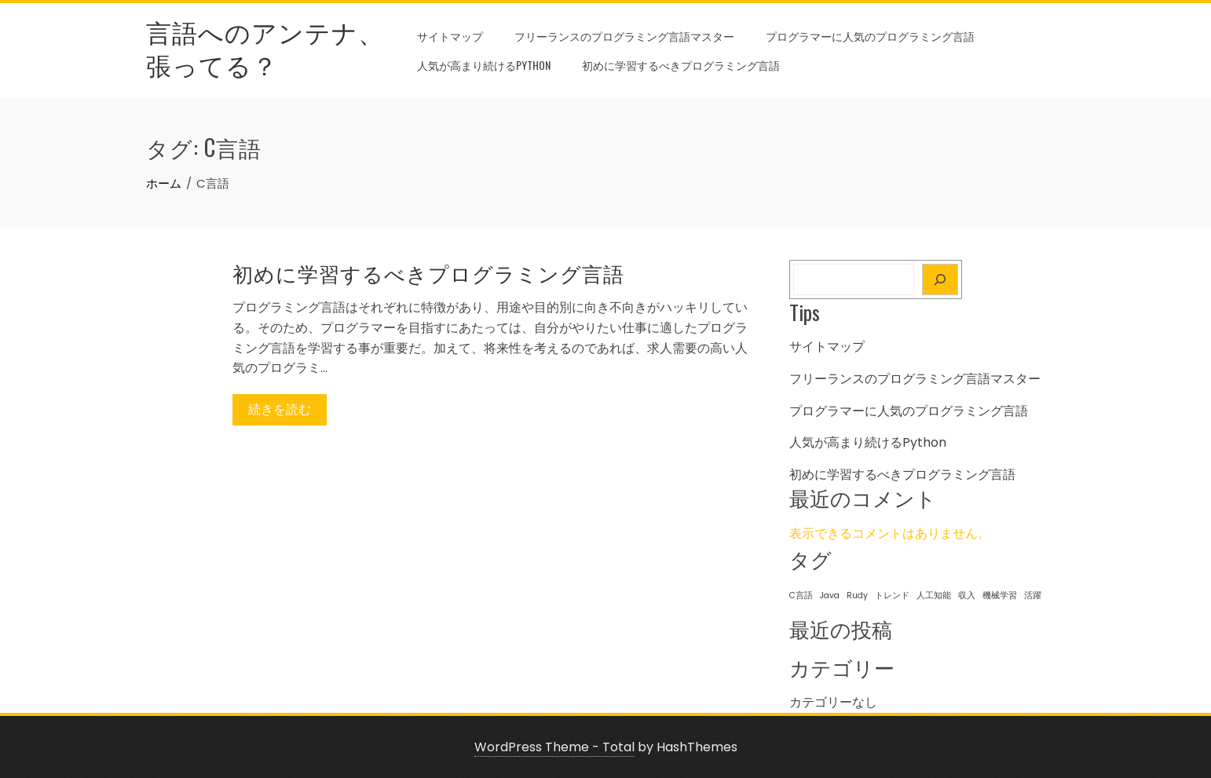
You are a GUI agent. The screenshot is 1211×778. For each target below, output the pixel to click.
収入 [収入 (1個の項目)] (966, 595)
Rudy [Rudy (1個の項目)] (857, 595)
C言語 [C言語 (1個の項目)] (801, 595)
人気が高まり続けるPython (484, 65)
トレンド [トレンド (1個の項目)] (892, 595)
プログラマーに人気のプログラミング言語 (870, 35)
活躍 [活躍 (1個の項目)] (1032, 595)
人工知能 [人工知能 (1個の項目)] (933, 595)
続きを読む (279, 409)
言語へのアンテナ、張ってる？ (265, 47)
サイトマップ (450, 35)
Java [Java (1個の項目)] (830, 595)
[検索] (940, 279)
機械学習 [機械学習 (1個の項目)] (999, 595)
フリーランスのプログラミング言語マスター (624, 35)
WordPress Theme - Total (554, 747)
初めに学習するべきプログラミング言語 (681, 65)
